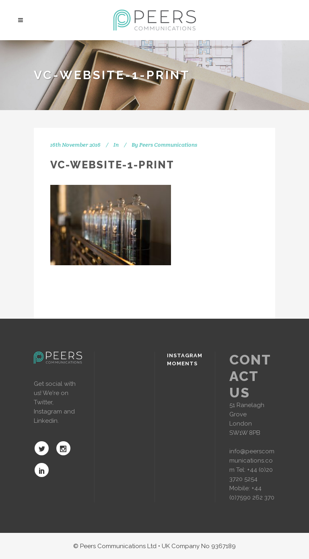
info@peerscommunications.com (251, 460)
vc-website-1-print (112, 165)
